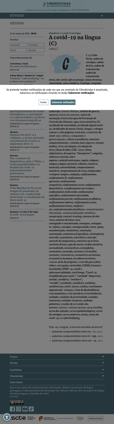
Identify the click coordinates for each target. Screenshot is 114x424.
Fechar (43, 102)
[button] (6, 417)
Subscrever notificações (63, 102)
